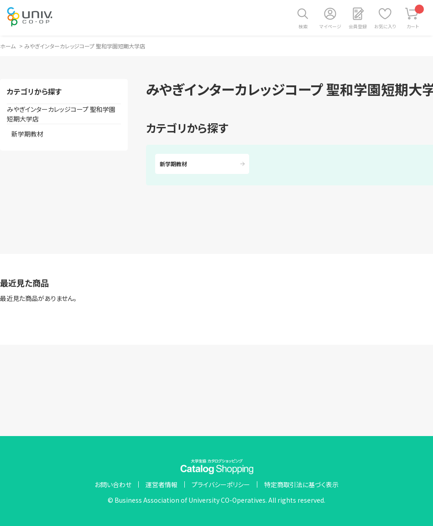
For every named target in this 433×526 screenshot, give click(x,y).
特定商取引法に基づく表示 (301, 484)
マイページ (330, 26)
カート (415, 17)
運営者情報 (161, 484)
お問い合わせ (112, 484)
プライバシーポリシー (221, 484)
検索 (303, 26)
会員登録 (358, 26)
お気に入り (385, 26)
